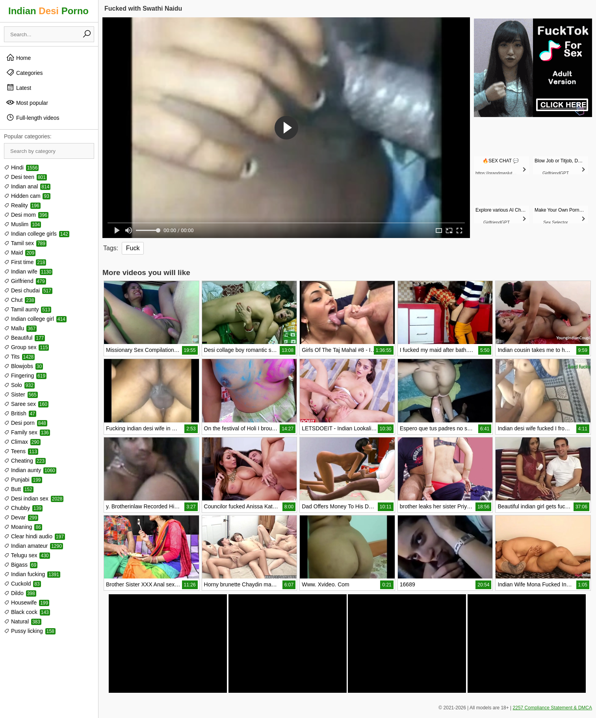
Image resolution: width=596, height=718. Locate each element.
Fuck (133, 248)
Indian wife (28, 271)
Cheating (25, 461)
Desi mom (26, 215)
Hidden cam (27, 196)
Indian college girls (36, 234)
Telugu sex (27, 555)
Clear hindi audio (34, 536)
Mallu (20, 328)
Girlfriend (25, 281)
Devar (21, 517)
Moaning (23, 527)
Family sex (27, 432)
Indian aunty (30, 470)
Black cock (27, 612)
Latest (18, 87)
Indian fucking (32, 574)
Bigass (20, 565)
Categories (24, 72)
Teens (21, 451)
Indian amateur (33, 546)
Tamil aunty (27, 309)
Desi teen (25, 177)
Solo (19, 385)
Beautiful (24, 338)
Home (18, 57)
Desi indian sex (33, 498)
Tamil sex (25, 243)
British (20, 413)
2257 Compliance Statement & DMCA (552, 708)
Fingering (25, 375)
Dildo (20, 593)
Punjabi (23, 479)
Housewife (26, 602)
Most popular (27, 102)
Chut (19, 300)
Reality (22, 205)
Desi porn (25, 423)
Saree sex (26, 404)
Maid (19, 252)
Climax (22, 442)
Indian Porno (48, 11)
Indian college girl (35, 319)
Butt (18, 489)
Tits (19, 356)
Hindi (21, 167)
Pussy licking (30, 631)
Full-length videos (32, 117)
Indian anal (27, 186)
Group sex (26, 347)
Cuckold (22, 583)
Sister (21, 394)
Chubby (23, 508)
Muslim (22, 224)
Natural (22, 621)
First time (25, 262)
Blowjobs (23, 366)
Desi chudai (28, 290)
